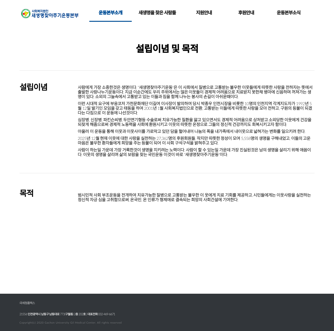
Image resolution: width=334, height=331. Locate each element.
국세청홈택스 (27, 303)
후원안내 (246, 12)
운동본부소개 (110, 12)
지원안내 (204, 12)
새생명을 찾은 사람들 (157, 12)
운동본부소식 (288, 12)
